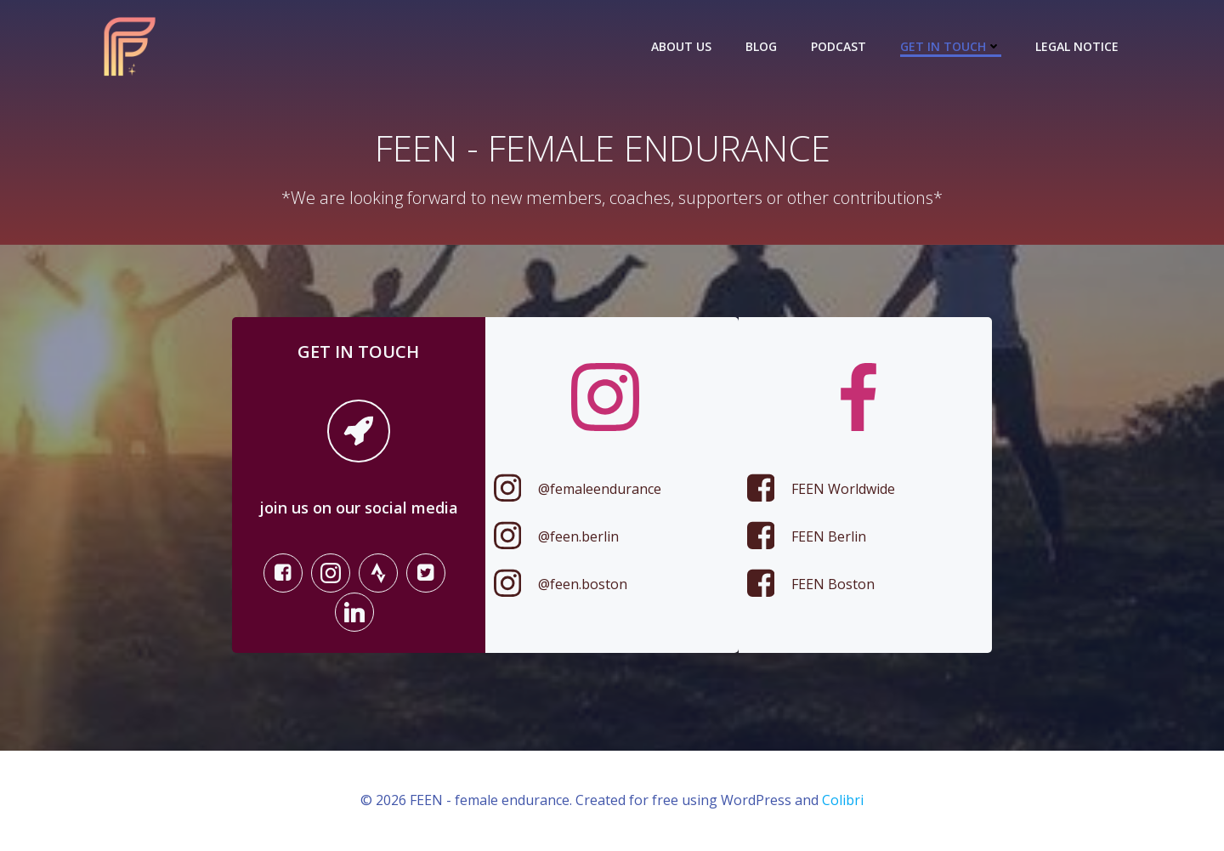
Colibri (843, 800)
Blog (761, 46)
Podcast (838, 46)
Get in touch (950, 46)
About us (681, 46)
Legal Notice (1077, 46)
